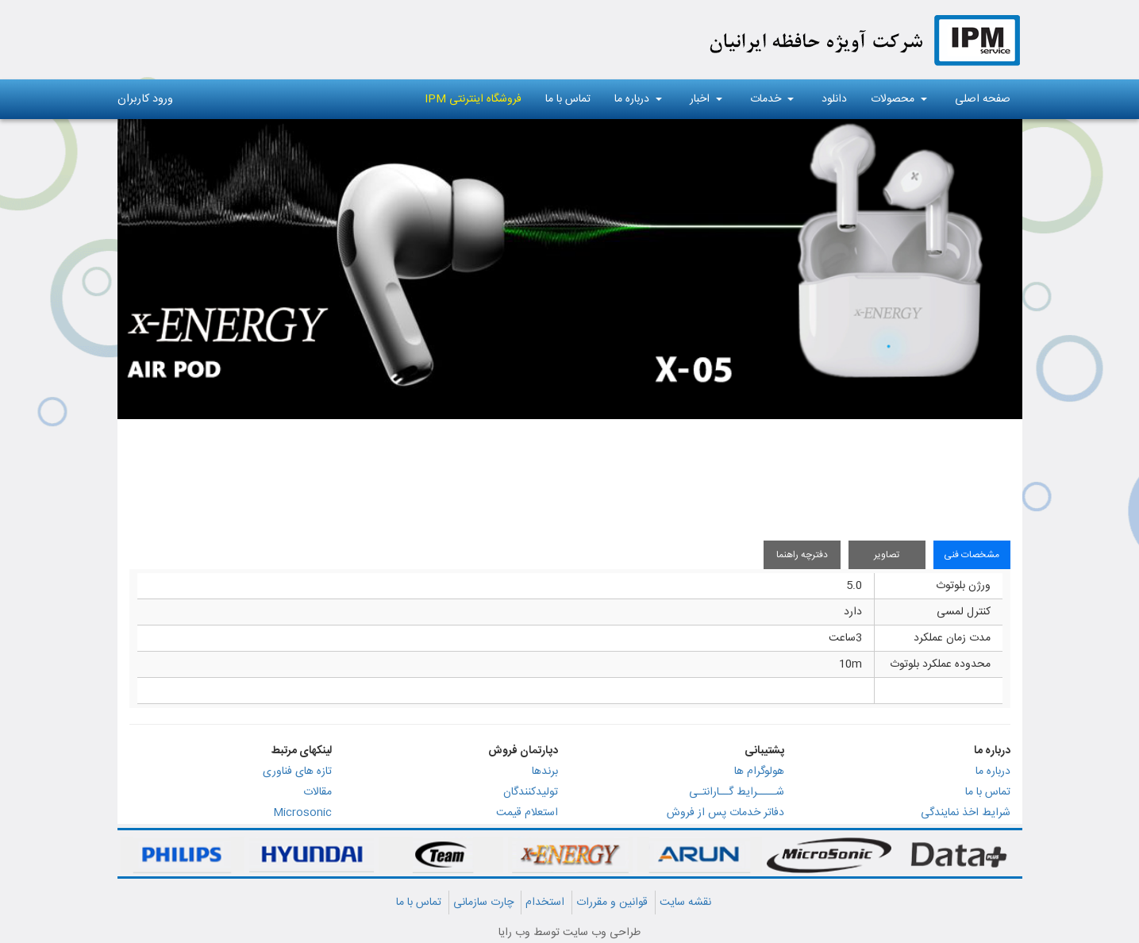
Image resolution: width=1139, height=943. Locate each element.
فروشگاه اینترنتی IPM (473, 99)
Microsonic (302, 812)
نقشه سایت (685, 902)
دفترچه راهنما (802, 555)
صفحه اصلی (982, 99)
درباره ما (638, 99)
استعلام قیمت (527, 812)
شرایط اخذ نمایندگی (965, 812)
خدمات (772, 99)
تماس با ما (568, 99)
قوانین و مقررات (612, 902)
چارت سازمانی (483, 902)
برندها (545, 771)
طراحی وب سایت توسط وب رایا (569, 932)
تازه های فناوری (297, 771)
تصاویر (886, 555)
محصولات (899, 99)
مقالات (317, 792)
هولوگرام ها (759, 771)
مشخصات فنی (971, 555)
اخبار (706, 99)
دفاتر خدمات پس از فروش (725, 812)
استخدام (544, 902)
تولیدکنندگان (530, 792)
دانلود (834, 99)
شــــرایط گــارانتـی (736, 792)
